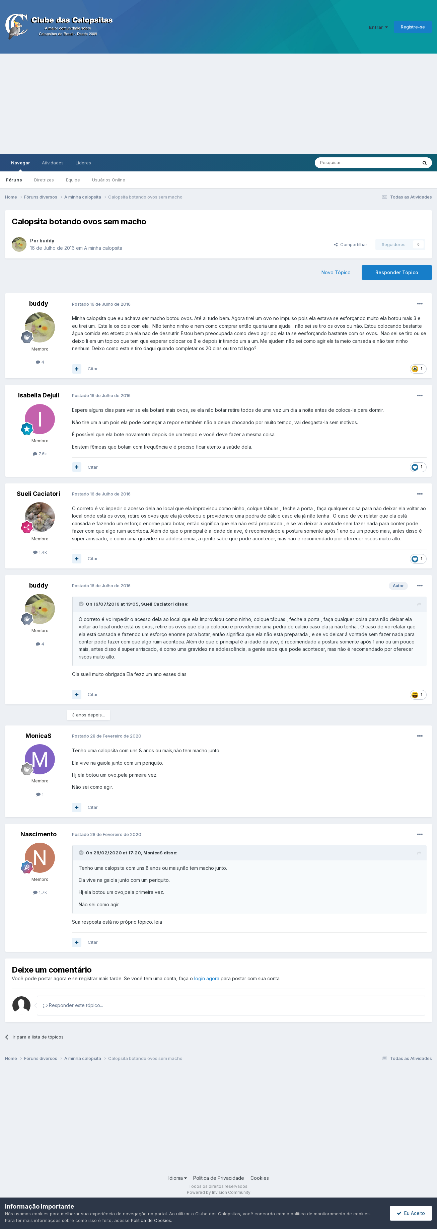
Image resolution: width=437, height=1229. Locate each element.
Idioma (177, 1178)
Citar (93, 368)
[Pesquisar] (347, 162)
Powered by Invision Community (218, 1192)
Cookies (259, 1178)
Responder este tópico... (73, 1005)
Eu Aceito (411, 1213)
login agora (206, 978)
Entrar (378, 27)
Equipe (73, 179)
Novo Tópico (336, 272)
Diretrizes (44, 179)
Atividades (53, 162)
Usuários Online (108, 179)
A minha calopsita (103, 248)
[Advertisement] (219, 104)
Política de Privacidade (218, 1178)
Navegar (20, 165)
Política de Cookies (151, 1220)
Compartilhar (350, 244)
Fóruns (14, 179)
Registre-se (413, 26)
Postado (101, 304)
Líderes (83, 162)
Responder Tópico (396, 272)
